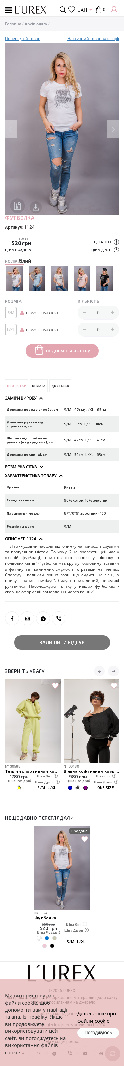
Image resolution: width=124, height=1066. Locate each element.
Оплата (38, 386)
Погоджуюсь (98, 1033)
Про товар (16, 386)
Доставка (60, 386)
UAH (82, 10)
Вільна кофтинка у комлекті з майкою (91, 770)
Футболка (45, 917)
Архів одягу (36, 24)
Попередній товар (22, 38)
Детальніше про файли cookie (96, 1017)
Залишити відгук (62, 642)
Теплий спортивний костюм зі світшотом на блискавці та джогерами (33, 770)
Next (113, 129)
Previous (11, 129)
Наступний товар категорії (93, 38)
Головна (13, 24)
